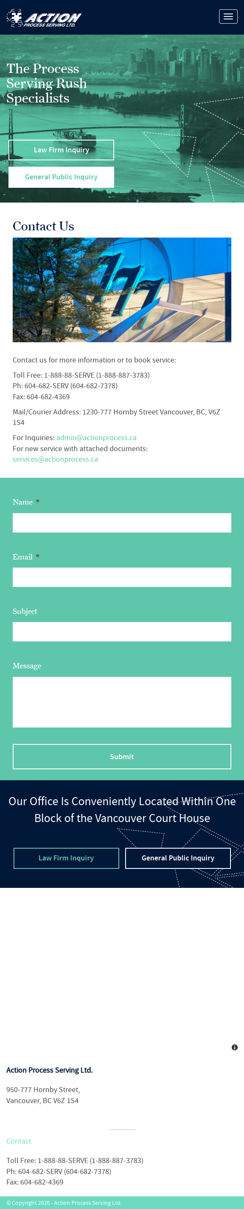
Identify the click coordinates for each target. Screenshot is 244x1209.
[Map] (122, 972)
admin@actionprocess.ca (96, 438)
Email (26, 557)
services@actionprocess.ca (55, 459)
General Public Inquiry (61, 177)
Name (26, 502)
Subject (25, 611)
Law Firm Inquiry (61, 150)
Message (27, 666)
